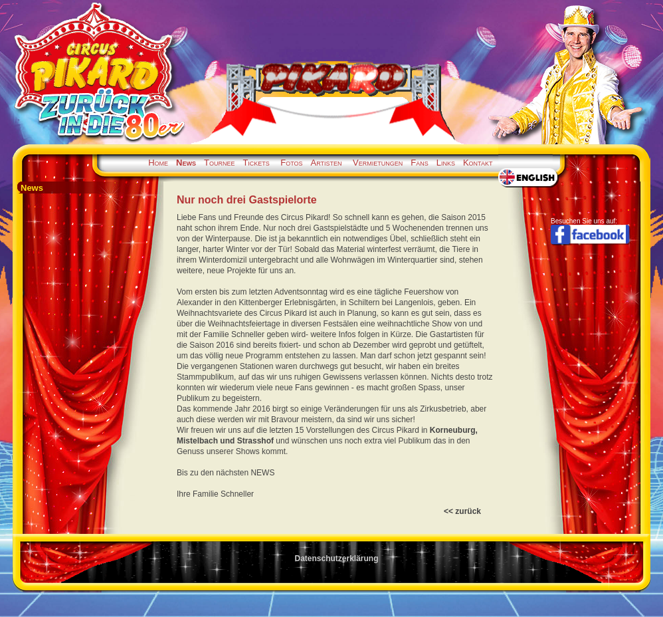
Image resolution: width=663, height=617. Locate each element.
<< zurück (462, 511)
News (186, 163)
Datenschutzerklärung (336, 558)
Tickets (255, 163)
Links (445, 163)
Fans (419, 163)
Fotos (291, 163)
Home (158, 163)
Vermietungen (378, 163)
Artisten (326, 163)
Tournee (219, 163)
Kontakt (478, 163)
